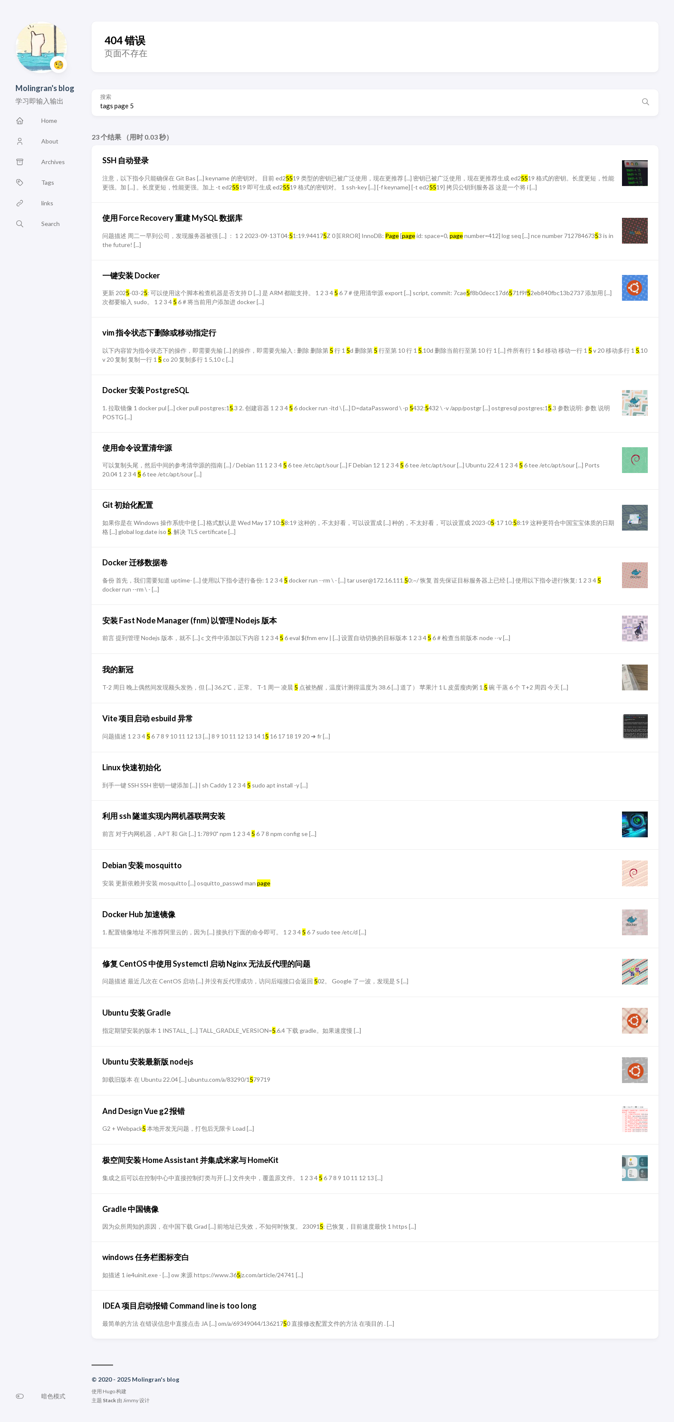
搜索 (105, 97)
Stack (109, 1400)
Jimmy (130, 1400)
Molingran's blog (44, 88)
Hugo (109, 1391)
